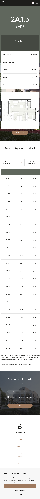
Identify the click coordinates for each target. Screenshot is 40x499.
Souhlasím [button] (20, 486)
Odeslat (20, 405)
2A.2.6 (8, 248)
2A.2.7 (8, 255)
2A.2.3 (8, 224)
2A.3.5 (8, 294)
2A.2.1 (8, 209)
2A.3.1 (8, 263)
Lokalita (20, 443)
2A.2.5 (8, 240)
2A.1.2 (8, 178)
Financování (20, 456)
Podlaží (5, 161)
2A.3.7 (8, 309)
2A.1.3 (8, 194)
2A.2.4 (8, 232)
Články (20, 460)
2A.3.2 (8, 271)
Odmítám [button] (20, 494)
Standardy (20, 450)
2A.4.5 (8, 348)
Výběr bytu (20, 446)
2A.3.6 (8, 302)
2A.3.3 (8, 278)
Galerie (20, 453)
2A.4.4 (8, 340)
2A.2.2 (8, 217)
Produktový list (20, 132)
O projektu (20, 439)
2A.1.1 (8, 186)
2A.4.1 (8, 317)
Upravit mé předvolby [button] (20, 490)
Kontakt (20, 463)
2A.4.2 (8, 325)
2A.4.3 (8, 332)
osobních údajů (29, 397)
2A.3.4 (8, 286)
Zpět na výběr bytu (20, 13)
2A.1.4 (8, 201)
